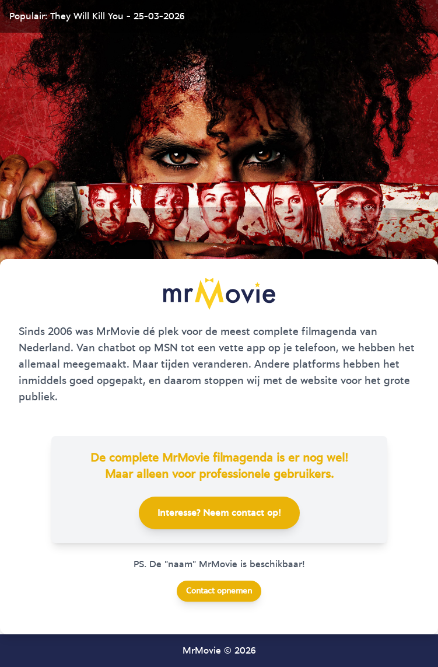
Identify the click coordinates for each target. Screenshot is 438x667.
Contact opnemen (219, 591)
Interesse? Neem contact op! (219, 513)
